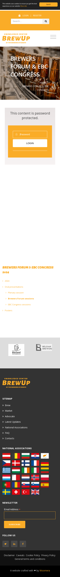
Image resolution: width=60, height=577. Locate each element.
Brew (7, 405)
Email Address (12, 509)
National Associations (16, 427)
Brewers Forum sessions (20, 298)
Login (25, 15)
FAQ (7, 432)
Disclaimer (9, 555)
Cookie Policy (33, 555)
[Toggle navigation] (53, 37)
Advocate (10, 416)
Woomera (45, 570)
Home (43, 82)
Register (37, 15)
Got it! (48, 4)
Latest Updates (13, 421)
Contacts (9, 438)
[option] (16, 350)
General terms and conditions (30, 558)
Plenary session (15, 292)
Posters (7, 310)
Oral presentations (12, 286)
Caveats (20, 555)
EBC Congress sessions (18, 304)
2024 (5, 280)
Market (8, 410)
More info (23, 6)
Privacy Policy (48, 555)
